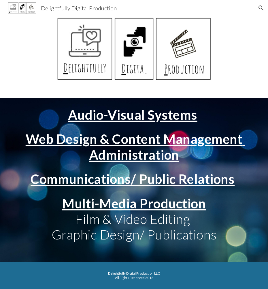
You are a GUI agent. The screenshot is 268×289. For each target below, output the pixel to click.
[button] (261, 8)
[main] (134, 180)
